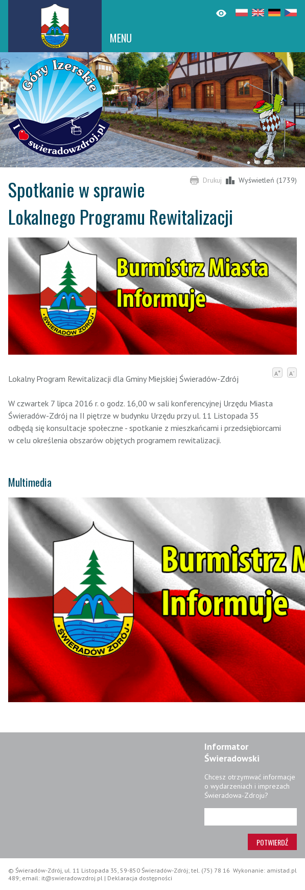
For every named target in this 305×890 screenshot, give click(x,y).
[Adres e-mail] (250, 816)
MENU (121, 38)
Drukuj (212, 180)
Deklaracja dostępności (139, 878)
